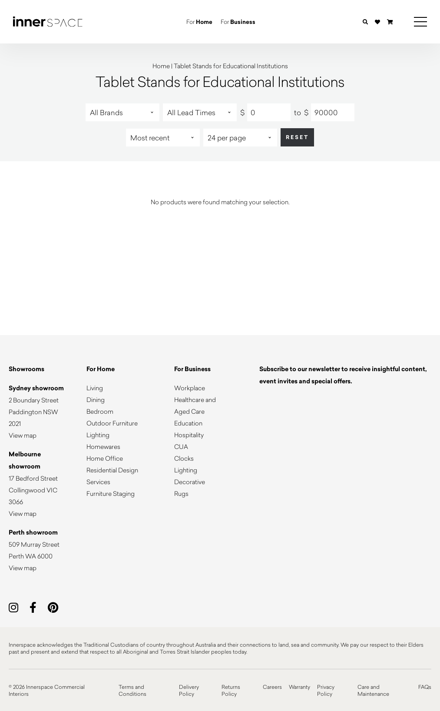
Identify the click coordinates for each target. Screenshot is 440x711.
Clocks (184, 458)
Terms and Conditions (132, 690)
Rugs (181, 493)
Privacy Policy (325, 690)
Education (188, 423)
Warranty (299, 686)
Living (94, 388)
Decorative (189, 482)
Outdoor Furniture (112, 423)
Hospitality (189, 435)
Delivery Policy (189, 690)
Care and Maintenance (373, 690)
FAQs (424, 686)
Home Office (104, 458)
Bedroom (99, 411)
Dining (95, 399)
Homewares (103, 446)
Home (161, 66)
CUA (181, 446)
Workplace (189, 388)
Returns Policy (231, 690)
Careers (272, 686)
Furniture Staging (110, 493)
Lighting (97, 435)
